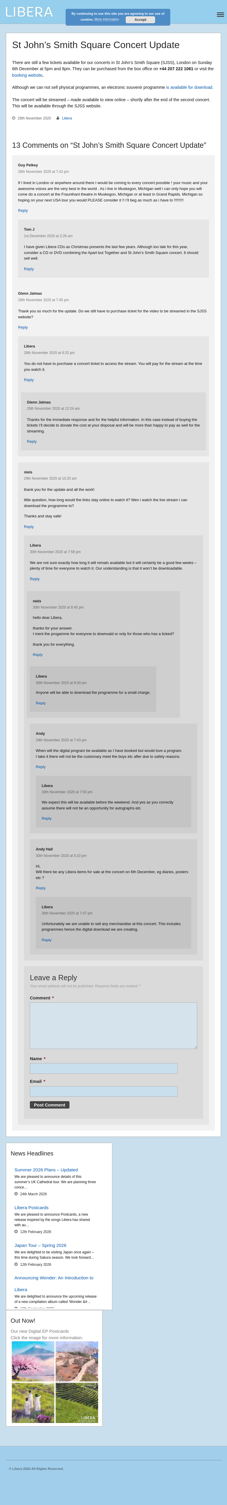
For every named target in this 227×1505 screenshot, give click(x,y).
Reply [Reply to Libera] (29, 380)
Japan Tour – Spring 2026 (40, 1245)
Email (37, 1081)
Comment (42, 997)
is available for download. (189, 87)
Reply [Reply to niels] (29, 526)
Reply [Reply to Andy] (41, 767)
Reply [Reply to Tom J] (29, 269)
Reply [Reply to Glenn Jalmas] (23, 327)
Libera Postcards (31, 1207)
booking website (27, 75)
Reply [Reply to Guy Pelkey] (23, 210)
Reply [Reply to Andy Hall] (41, 888)
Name (38, 1058)
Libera (67, 118)
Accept (140, 20)
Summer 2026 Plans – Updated (46, 1169)
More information (107, 19)
